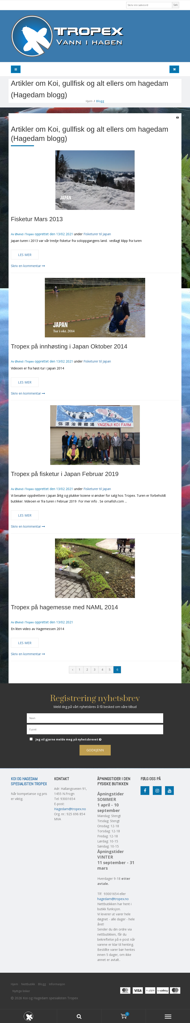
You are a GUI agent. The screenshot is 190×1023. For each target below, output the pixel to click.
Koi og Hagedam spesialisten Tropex (29, 781)
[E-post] (95, 729)
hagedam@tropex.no (113, 899)
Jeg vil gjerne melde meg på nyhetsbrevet (80, 738)
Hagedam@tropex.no (70, 809)
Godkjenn (95, 750)
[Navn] (95, 718)
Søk (175, 4)
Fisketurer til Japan (97, 234)
